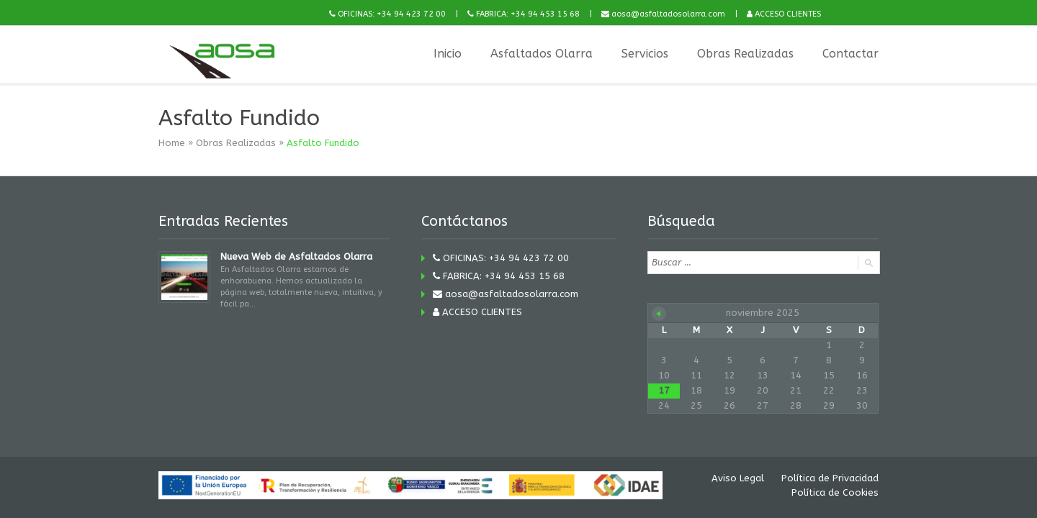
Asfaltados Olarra (541, 53)
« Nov (659, 313)
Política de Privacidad (830, 478)
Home (171, 142)
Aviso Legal (737, 478)
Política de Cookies (835, 492)
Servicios (644, 53)
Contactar (850, 53)
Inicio (448, 53)
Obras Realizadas (745, 53)
